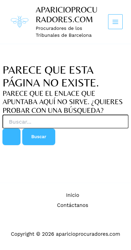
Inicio (72, 195)
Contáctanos (72, 205)
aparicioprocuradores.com (67, 14)
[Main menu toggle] (115, 21)
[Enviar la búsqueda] (11, 136)
